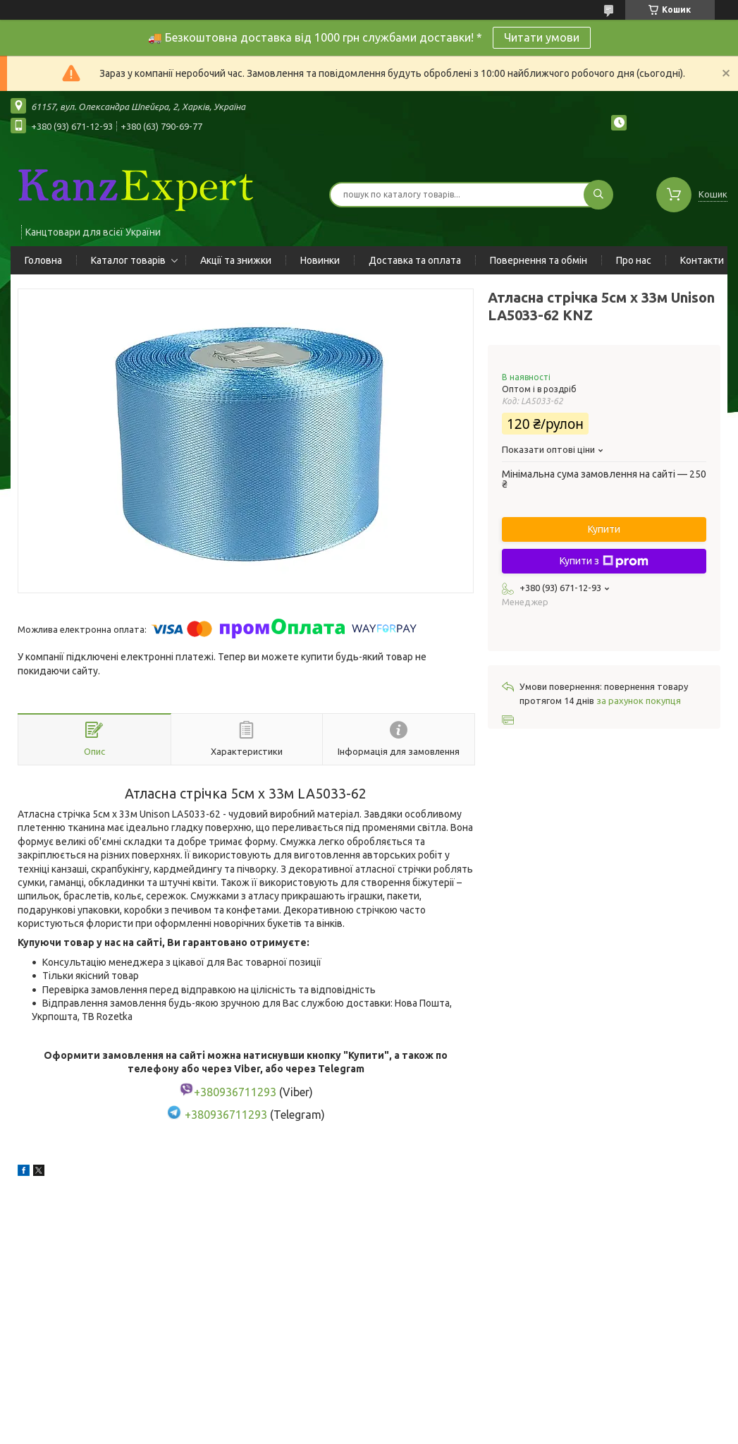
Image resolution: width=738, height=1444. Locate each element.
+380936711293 (226, 1115)
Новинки (320, 260)
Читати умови (541, 37)
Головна (43, 260)
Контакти (702, 260)
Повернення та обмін (538, 260)
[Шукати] (598, 195)
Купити (604, 529)
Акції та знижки (235, 260)
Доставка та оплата (415, 260)
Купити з (604, 561)
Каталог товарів (128, 260)
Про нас (633, 260)
